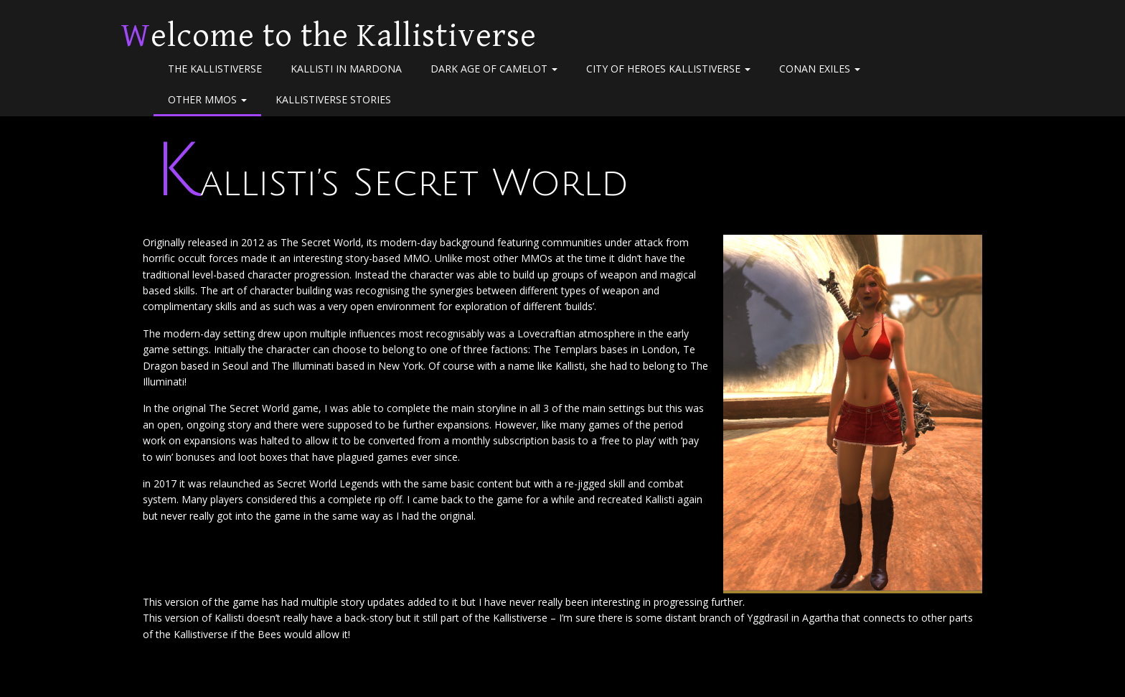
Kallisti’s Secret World (391, 183)
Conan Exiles (819, 68)
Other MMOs (207, 99)
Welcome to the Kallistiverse (329, 36)
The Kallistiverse (215, 68)
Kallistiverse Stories (333, 99)
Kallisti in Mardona (346, 68)
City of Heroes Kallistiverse (668, 68)
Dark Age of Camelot (493, 68)
